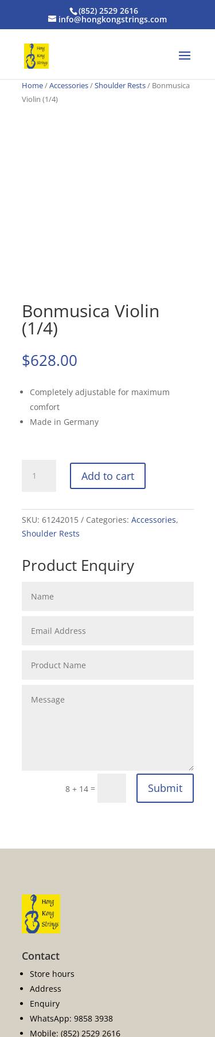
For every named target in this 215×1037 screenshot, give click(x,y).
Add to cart (107, 476)
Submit (165, 788)
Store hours (52, 973)
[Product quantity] (39, 476)
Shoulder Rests (120, 85)
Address (45, 988)
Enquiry (45, 1003)
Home (32, 85)
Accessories (68, 85)
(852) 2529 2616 (108, 10)
